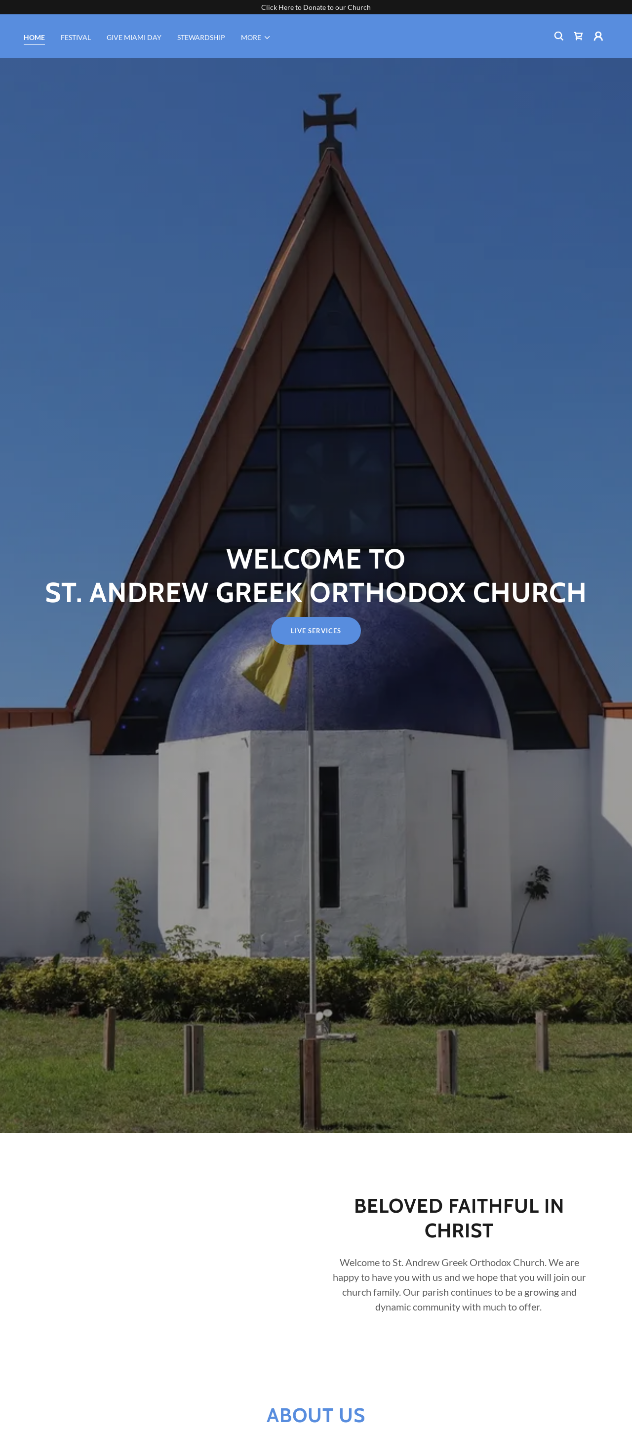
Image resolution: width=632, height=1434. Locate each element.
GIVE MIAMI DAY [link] (134, 37)
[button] (256, 37)
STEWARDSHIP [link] (201, 37)
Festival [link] (76, 37)
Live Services (316, 631)
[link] (579, 36)
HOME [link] (34, 37)
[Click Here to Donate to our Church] (316, 7)
